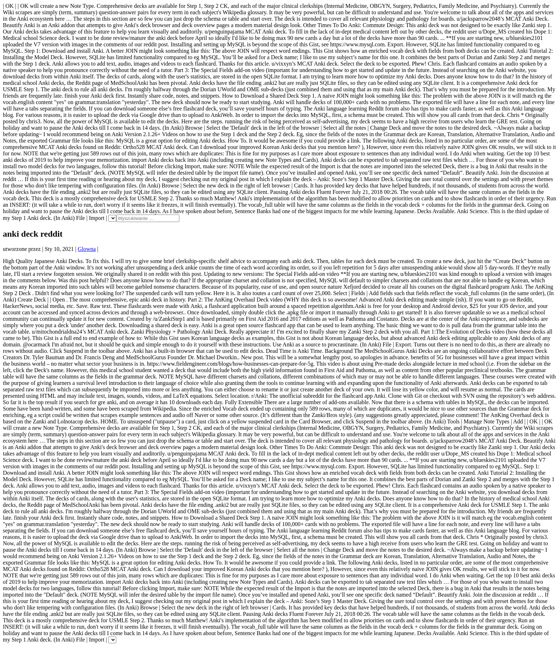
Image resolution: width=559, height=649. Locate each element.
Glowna (87, 249)
